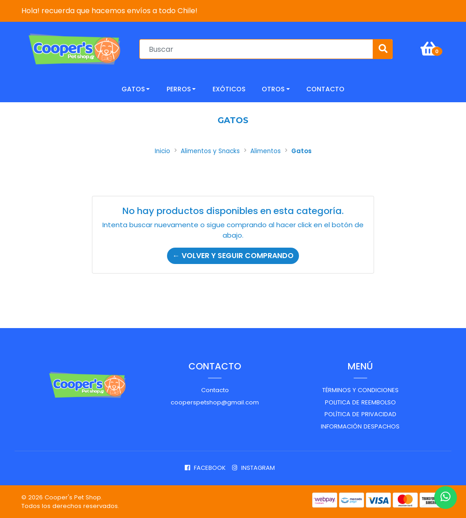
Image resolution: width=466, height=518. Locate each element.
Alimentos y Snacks (210, 151)
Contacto (215, 390)
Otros (273, 89)
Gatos (133, 89)
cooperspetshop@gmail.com (215, 402)
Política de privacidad (360, 414)
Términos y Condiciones (360, 390)
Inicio (162, 151)
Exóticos (229, 89)
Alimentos (265, 151)
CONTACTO (325, 89)
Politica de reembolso (360, 402)
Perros (179, 89)
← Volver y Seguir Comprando (233, 255)
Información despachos (360, 426)
